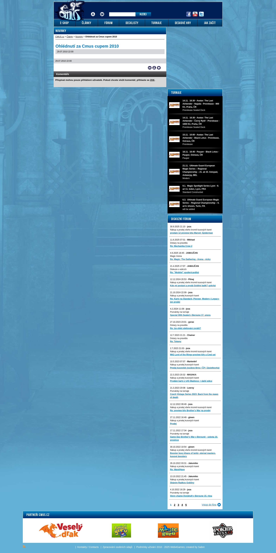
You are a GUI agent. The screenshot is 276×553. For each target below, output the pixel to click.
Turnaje (176, 93)
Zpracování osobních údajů (117, 547)
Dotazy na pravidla (179, 243)
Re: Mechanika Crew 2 (181, 246)
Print (154, 68)
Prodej (173, 423)
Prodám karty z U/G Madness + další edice (191, 381)
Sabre (201, 547)
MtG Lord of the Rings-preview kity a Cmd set (193, 354)
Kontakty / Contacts (88, 547)
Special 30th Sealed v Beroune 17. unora (190, 315)
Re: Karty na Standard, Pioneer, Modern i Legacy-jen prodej (194, 300)
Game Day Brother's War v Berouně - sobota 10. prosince (194, 438)
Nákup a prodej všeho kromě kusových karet (191, 230)
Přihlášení (93, 11)
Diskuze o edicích (178, 269)
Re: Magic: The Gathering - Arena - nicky (190, 259)
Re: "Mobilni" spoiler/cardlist (184, 272)
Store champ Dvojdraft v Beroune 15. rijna (191, 496)
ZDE (152, 80)
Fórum (102, 11)
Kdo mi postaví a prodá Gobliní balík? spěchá (193, 285)
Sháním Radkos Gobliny (182, 483)
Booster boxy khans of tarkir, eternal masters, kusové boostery (193, 455)
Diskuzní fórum (181, 219)
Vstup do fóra (209, 504)
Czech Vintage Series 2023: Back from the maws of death (194, 396)
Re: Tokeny (175, 341)
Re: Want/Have (177, 469)
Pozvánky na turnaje (179, 312)
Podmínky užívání (146, 547)
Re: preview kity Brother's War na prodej (190, 410)
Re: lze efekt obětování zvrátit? (185, 328)
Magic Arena (176, 256)
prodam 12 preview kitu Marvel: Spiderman (191, 233)
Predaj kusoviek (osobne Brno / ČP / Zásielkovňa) (195, 368)
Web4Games (177, 547)
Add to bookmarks (159, 68)
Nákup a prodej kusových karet (184, 295)
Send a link (150, 68)
